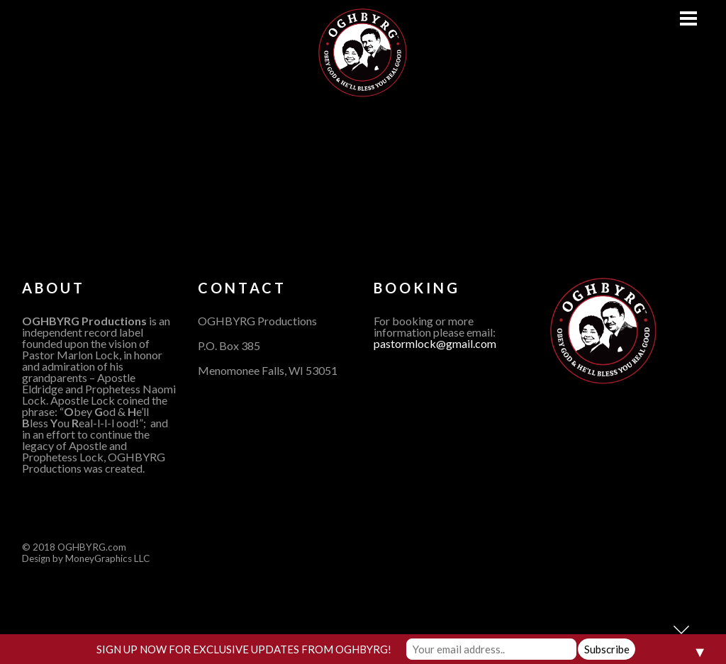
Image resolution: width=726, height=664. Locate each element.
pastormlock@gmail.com (435, 343)
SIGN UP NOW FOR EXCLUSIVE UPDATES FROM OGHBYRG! (243, 649)
